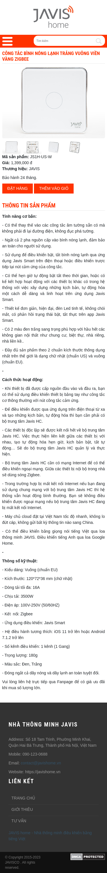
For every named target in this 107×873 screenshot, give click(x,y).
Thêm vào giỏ (53, 188)
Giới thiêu (22, 809)
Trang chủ (23, 798)
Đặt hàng (17, 188)
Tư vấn (18, 821)
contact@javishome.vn (41, 763)
